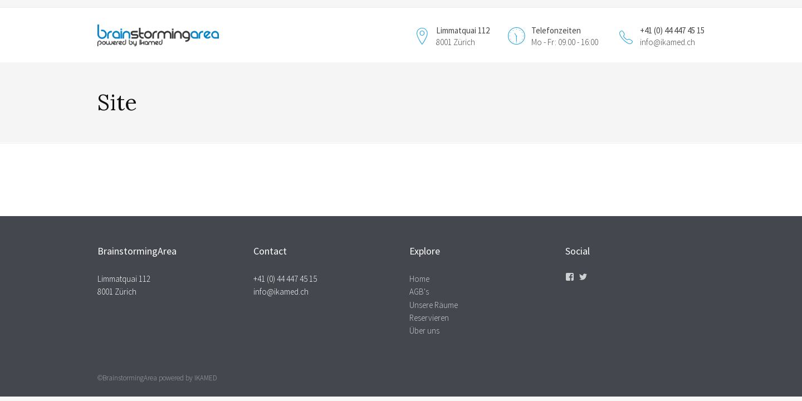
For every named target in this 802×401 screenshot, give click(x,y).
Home (419, 278)
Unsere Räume (433, 305)
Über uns (424, 330)
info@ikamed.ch (667, 42)
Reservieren (429, 317)
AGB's (419, 291)
